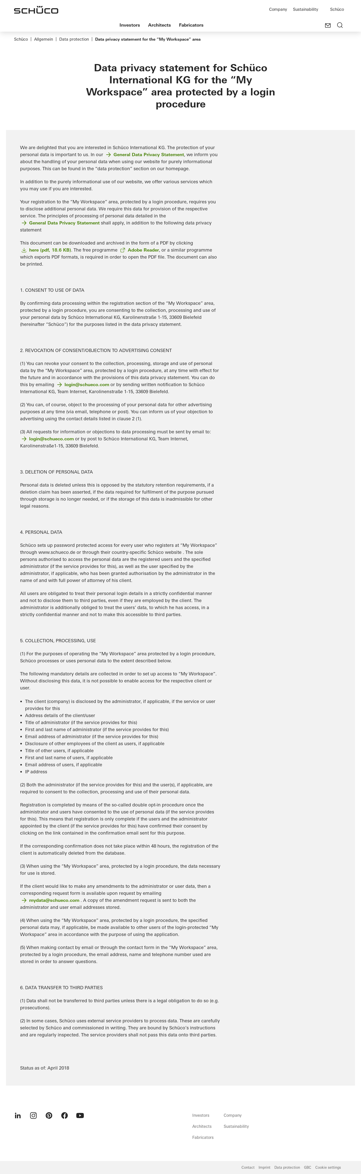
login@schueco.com (87, 384)
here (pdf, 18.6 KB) (50, 250)
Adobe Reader (143, 250)
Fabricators (191, 25)
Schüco (337, 9)
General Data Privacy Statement (148, 154)
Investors (129, 25)
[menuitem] (18, 1115)
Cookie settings (328, 1167)
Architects (159, 25)
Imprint (264, 1167)
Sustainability (305, 9)
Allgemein (43, 39)
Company (278, 9)
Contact (248, 1167)
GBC (307, 1167)
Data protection (74, 39)
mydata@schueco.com (54, 900)
